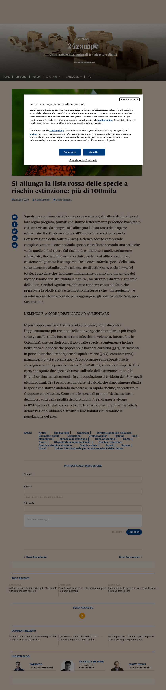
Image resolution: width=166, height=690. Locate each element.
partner (33, 134)
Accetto (94, 152)
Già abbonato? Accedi (83, 160)
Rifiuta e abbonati (129, 99)
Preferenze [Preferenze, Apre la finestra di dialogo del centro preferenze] (69, 152)
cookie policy (105, 120)
